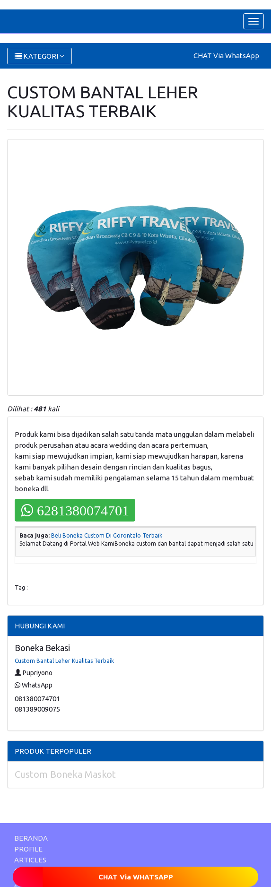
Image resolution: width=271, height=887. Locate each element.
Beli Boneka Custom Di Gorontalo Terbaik (106, 535)
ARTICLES (30, 860)
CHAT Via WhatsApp (226, 56)
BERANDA (31, 838)
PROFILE (28, 849)
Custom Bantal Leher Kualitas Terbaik (64, 661)
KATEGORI (39, 56)
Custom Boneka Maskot (65, 774)
